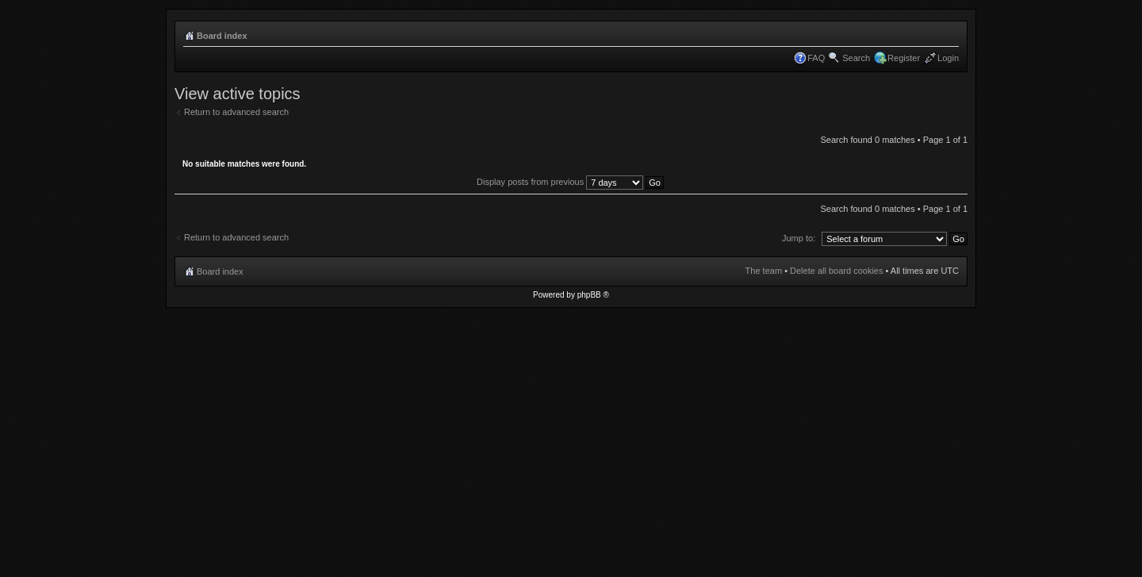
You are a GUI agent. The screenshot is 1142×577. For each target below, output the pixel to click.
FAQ (816, 58)
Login (948, 58)
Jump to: (798, 238)
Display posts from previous (570, 182)
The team (763, 270)
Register (903, 58)
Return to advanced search (236, 112)
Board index (222, 35)
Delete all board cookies (836, 270)
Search (856, 58)
